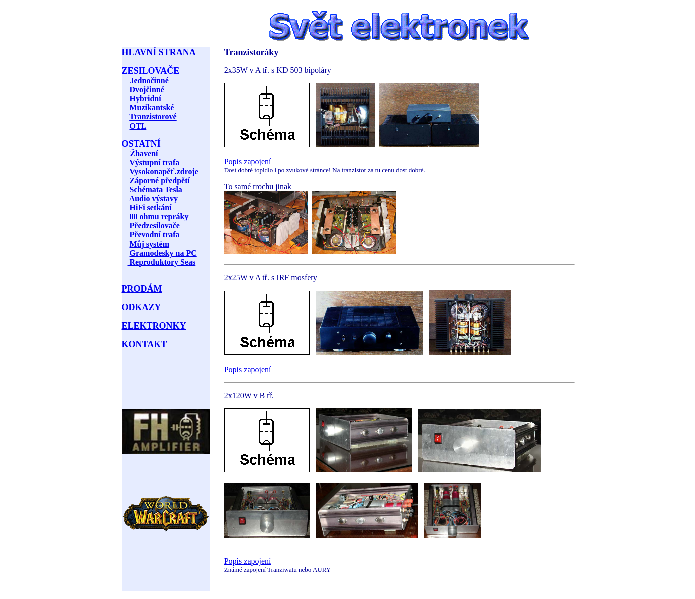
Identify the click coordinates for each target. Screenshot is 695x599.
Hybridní (145, 98)
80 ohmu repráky (159, 216)
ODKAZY (141, 307)
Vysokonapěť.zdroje (163, 171)
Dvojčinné (147, 89)
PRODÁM (142, 289)
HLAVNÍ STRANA (159, 52)
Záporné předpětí (160, 180)
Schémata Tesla (156, 189)
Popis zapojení (247, 161)
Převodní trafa (155, 234)
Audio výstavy (153, 198)
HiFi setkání (150, 207)
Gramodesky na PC (163, 253)
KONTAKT (144, 344)
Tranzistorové (153, 116)
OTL (138, 126)
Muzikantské (152, 107)
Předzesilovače (155, 225)
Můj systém (150, 243)
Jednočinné (149, 80)
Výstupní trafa (154, 162)
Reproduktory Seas (162, 262)
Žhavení (144, 153)
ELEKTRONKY (154, 326)
